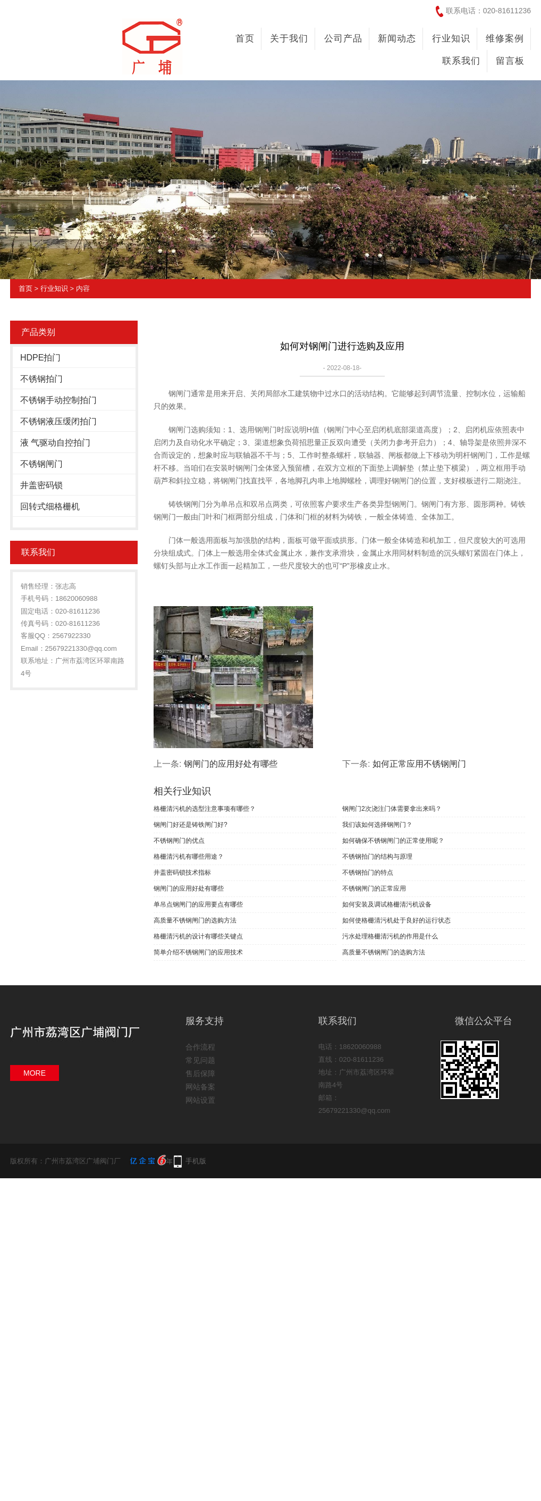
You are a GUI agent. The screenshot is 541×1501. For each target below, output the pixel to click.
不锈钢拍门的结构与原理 (377, 856)
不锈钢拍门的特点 (367, 872)
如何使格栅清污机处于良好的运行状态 (396, 920)
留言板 (510, 61)
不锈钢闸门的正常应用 (374, 888)
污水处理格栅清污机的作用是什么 (390, 936)
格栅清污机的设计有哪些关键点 (198, 936)
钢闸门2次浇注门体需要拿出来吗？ (392, 808)
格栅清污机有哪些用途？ (189, 856)
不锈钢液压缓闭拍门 (58, 421)
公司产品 (343, 38)
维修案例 (505, 38)
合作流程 (200, 1047)
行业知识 (451, 38)
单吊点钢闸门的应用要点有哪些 (198, 904)
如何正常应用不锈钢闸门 (419, 763)
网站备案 (200, 1087)
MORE (34, 1073)
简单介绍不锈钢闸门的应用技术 (198, 952)
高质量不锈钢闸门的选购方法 (195, 920)
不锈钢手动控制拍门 (58, 400)
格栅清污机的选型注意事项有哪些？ (205, 808)
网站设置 (200, 1100)
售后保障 (200, 1073)
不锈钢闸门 (41, 463)
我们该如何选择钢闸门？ (377, 824)
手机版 (195, 1161)
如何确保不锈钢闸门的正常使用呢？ (393, 840)
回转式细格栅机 (50, 506)
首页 (245, 38)
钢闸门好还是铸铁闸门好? (190, 824)
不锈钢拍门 (41, 378)
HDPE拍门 (40, 357)
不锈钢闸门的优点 (179, 840)
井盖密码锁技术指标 (182, 872)
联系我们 (461, 61)
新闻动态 (397, 38)
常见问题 (200, 1060)
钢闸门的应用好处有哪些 (230, 763)
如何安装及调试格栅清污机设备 (387, 904)
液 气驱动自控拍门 (55, 442)
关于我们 (289, 38)
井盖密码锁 (41, 485)
